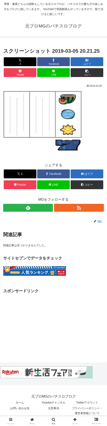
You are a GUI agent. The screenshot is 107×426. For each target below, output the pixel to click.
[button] (87, 72)
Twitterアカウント (87, 402)
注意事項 (53, 408)
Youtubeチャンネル (53, 402)
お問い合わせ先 (20, 408)
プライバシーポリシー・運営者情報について (87, 411)
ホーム (20, 402)
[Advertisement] (53, 322)
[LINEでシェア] (53, 72)
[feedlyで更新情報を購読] (28, 208)
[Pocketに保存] (20, 72)
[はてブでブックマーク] (87, 61)
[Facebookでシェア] (53, 61)
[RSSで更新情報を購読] (79, 208)
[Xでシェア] (20, 61)
